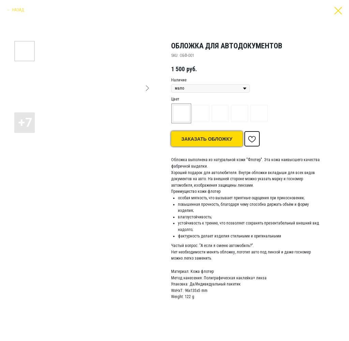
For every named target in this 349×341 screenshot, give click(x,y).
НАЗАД (18, 9)
